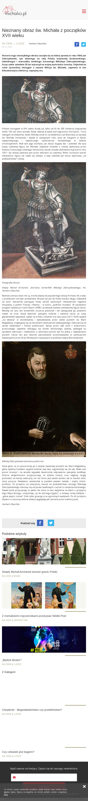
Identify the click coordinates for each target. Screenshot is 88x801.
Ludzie (17, 664)
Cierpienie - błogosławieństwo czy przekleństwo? (32, 709)
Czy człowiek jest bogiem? (18, 751)
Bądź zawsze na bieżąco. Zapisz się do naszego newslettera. (44, 768)
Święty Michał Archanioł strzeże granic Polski (29, 571)
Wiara (17, 576)
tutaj (6, 794)
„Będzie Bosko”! (12, 659)
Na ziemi (6, 576)
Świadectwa (21, 620)
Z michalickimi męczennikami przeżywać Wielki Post (34, 615)
